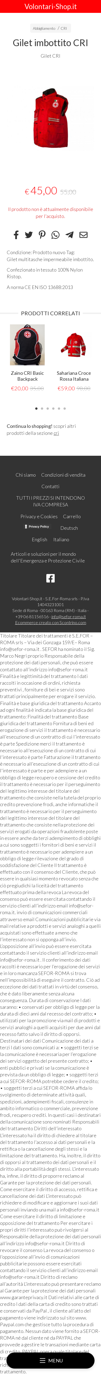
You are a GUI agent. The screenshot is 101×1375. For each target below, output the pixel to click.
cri (56, 433)
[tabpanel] (50, 118)
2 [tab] (42, 408)
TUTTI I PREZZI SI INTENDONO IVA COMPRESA (50, 501)
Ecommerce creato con (50, 622)
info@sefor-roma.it (68, 616)
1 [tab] (36, 408)
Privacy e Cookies (39, 516)
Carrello (72, 516)
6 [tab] (65, 408)
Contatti (50, 486)
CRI (64, 28)
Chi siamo (26, 475)
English (39, 539)
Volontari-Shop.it (51, 6)
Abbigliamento (44, 28)
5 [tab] (59, 408)
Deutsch (69, 528)
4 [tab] (53, 408)
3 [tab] (48, 408)
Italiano (61, 539)
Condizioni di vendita (63, 475)
